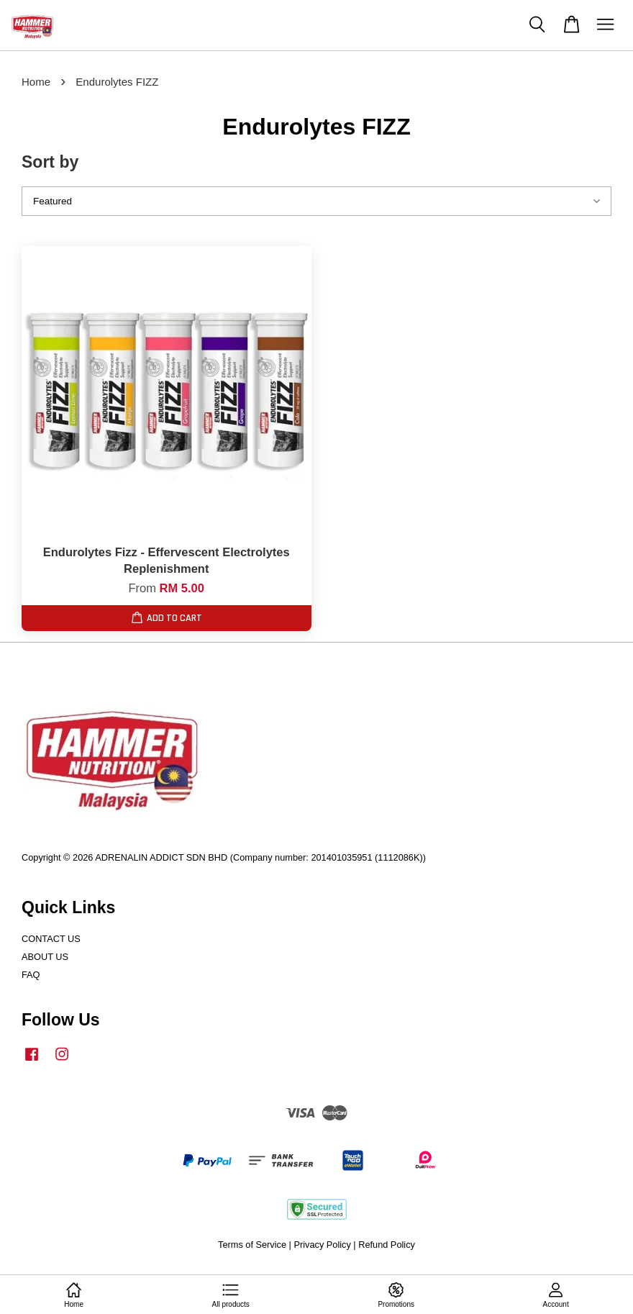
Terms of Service (252, 1244)
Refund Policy (386, 1244)
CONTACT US (51, 938)
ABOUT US (45, 956)
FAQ (31, 974)
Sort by (50, 162)
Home (36, 82)
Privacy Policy (321, 1244)
